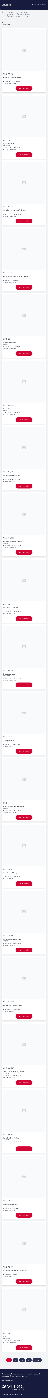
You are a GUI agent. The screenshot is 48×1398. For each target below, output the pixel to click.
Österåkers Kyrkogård (14, 16)
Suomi (39, 5)
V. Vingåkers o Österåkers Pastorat (18, 14)
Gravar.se (6, 5)
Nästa (37, 1360)
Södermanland (24, 12)
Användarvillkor (7, 1380)
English (44, 5)
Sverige (11, 12)
